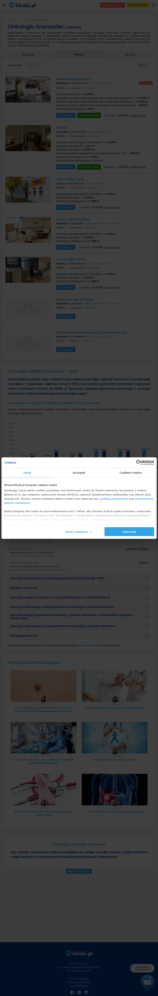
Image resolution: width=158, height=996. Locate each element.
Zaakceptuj (129, 531)
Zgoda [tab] (27, 472)
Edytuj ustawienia (78, 531)
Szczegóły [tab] (79, 472)
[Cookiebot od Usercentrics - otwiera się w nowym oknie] (138, 462)
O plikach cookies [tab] (130, 472)
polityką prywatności (114, 498)
